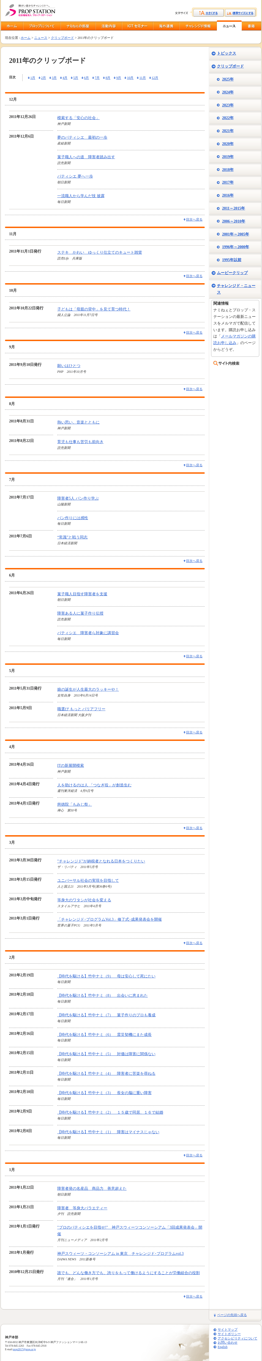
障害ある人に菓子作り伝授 (80, 613)
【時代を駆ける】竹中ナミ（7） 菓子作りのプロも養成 (106, 1015)
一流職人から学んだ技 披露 (81, 196)
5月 (75, 78)
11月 (142, 78)
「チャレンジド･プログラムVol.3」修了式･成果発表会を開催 (109, 919)
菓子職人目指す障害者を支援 (82, 594)
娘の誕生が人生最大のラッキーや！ (88, 689)
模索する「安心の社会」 (78, 118)
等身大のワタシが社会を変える (84, 900)
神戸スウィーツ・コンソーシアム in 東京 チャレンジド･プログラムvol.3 (120, 1254)
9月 (118, 78)
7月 (97, 78)
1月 (32, 78)
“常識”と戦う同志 (72, 537)
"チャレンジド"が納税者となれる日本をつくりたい (101, 861)
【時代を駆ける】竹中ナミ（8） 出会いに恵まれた (102, 995)
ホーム (26, 38)
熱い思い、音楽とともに (78, 422)
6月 (86, 78)
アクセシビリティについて (237, 1338)
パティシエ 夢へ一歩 (75, 176)
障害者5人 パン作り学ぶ (78, 498)
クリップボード (62, 38)
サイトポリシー (229, 1334)
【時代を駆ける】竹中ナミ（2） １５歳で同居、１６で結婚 (110, 1112)
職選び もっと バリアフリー (81, 709)
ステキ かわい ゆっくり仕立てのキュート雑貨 (99, 252)
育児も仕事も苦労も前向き (80, 442)
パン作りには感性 (72, 518)
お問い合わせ (228, 1342)
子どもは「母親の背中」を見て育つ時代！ (93, 309)
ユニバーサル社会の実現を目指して (88, 880)
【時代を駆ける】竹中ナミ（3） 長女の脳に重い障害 (104, 1093)
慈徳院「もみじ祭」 (74, 804)
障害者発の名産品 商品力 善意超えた (92, 1188)
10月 (130, 78)
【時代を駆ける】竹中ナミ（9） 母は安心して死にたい (106, 976)
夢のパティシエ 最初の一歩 (82, 137)
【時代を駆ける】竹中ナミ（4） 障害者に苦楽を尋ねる (106, 1073)
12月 (155, 78)
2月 (43, 78)
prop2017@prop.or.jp (24, 1349)
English (222, 1347)
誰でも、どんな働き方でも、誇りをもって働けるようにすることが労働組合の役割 (128, 1273)
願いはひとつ (68, 366)
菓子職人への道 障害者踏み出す (86, 157)
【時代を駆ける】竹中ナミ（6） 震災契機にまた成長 (104, 1035)
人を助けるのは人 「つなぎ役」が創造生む (94, 785)
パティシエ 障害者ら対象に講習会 (88, 633)
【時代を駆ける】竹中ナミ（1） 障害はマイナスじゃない (108, 1132)
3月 (54, 78)
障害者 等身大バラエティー (82, 1208)
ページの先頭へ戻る (232, 1315)
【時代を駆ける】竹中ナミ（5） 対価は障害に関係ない (106, 1054)
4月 (64, 78)
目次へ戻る (194, 219)
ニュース (40, 38)
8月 (107, 78)
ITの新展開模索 (70, 765)
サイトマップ (228, 1329)
